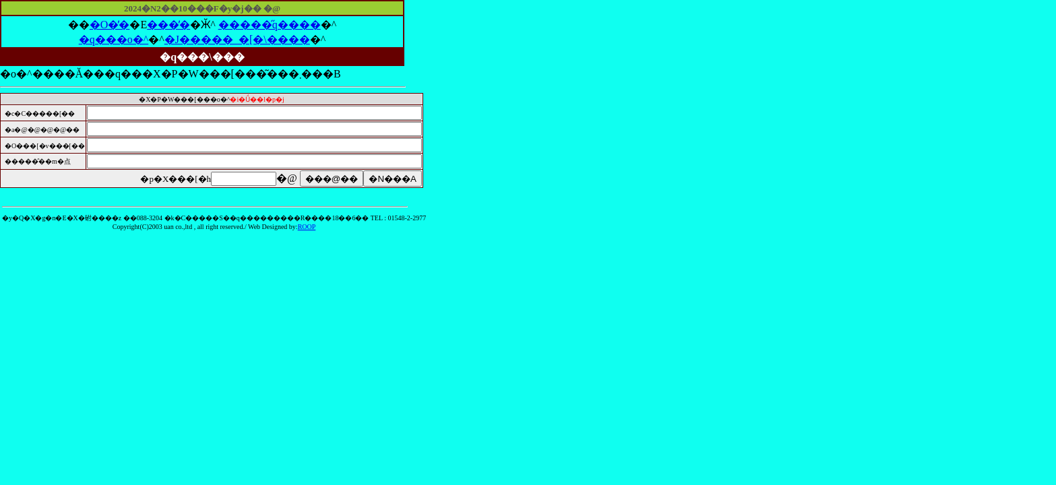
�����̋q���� (269, 24)
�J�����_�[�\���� (237, 39)
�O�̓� (110, 24)
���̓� (168, 24)
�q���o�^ (114, 39)
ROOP (307, 226)
